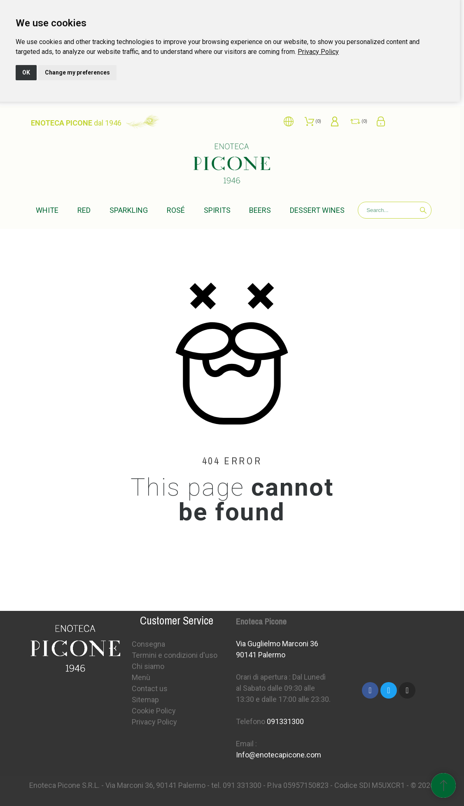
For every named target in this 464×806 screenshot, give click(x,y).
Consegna (148, 644)
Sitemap (145, 699)
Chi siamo (148, 666)
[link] (318, 52)
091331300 (285, 721)
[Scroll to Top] (443, 785)
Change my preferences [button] (77, 72)
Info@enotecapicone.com (278, 754)
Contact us (150, 688)
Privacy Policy (318, 52)
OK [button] (26, 72)
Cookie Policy (154, 710)
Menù (141, 677)
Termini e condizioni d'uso (174, 655)
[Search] (394, 210)
